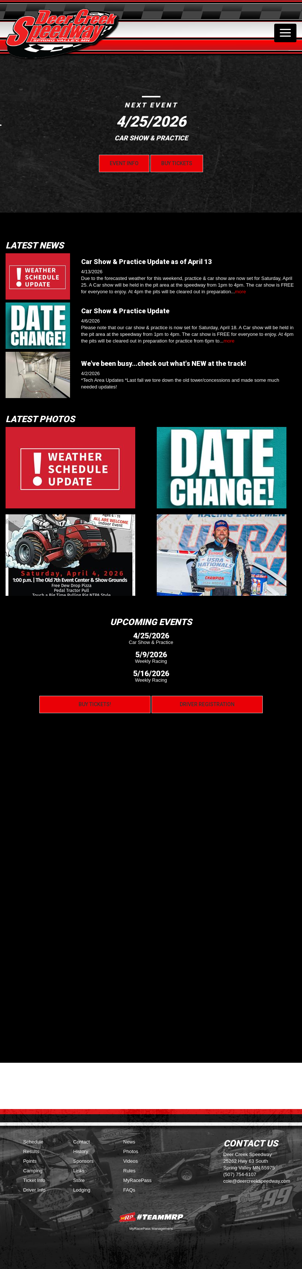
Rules (129, 1170)
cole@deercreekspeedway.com (257, 1181)
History (80, 1151)
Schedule (33, 1142)
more (240, 291)
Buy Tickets (176, 163)
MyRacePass (137, 1180)
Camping (33, 1170)
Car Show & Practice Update (125, 311)
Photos (130, 1151)
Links (78, 1170)
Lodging (81, 1190)
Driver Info (34, 1190)
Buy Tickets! (95, 704)
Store (79, 1180)
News (129, 1142)
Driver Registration (207, 704)
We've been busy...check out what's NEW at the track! (163, 363)
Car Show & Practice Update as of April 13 (146, 262)
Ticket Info (34, 1180)
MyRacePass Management (151, 1228)
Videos (130, 1161)
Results (31, 1151)
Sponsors (83, 1161)
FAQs (129, 1190)
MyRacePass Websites (151, 1217)
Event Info (124, 163)
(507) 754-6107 (239, 1174)
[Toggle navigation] (285, 33)
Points (30, 1161)
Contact (81, 1142)
